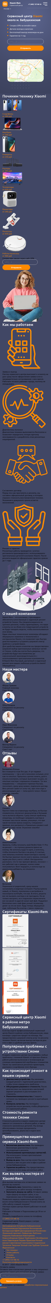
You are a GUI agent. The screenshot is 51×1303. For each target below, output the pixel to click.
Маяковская (16, 1235)
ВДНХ (17, 1230)
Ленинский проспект (11, 1233)
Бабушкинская (34, 1226)
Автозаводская (9, 1226)
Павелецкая (12, 1240)
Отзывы (10, 1255)
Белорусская (8, 1230)
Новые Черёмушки (27, 1238)
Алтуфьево (22, 1226)
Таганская (6, 1245)
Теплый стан (26, 1245)
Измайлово (40, 1230)
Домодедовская (27, 1230)
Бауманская (23, 1228)
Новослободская (10, 1238)
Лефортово (27, 1233)
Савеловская (15, 1242)
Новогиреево (29, 1235)
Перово (22, 1240)
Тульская (44, 1245)
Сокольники (27, 1242)
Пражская (30, 1240)
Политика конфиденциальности (17, 1262)
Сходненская (39, 1242)
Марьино (6, 1235)
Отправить (25, 48)
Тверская (16, 1245)
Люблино (37, 1233)
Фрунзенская (8, 1247)
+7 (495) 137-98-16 (34, 4)
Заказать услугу (14, 1281)
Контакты (10, 1257)
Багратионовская (10, 1228)
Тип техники (12, 1250)
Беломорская (36, 1228)
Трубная (36, 1245)
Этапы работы (12, 1252)
